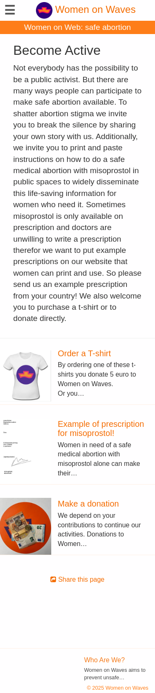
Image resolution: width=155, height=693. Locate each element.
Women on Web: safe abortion (77, 27)
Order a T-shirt (84, 353)
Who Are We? (104, 660)
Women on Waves (86, 9)
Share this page (77, 579)
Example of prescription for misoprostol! (101, 428)
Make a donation (88, 503)
